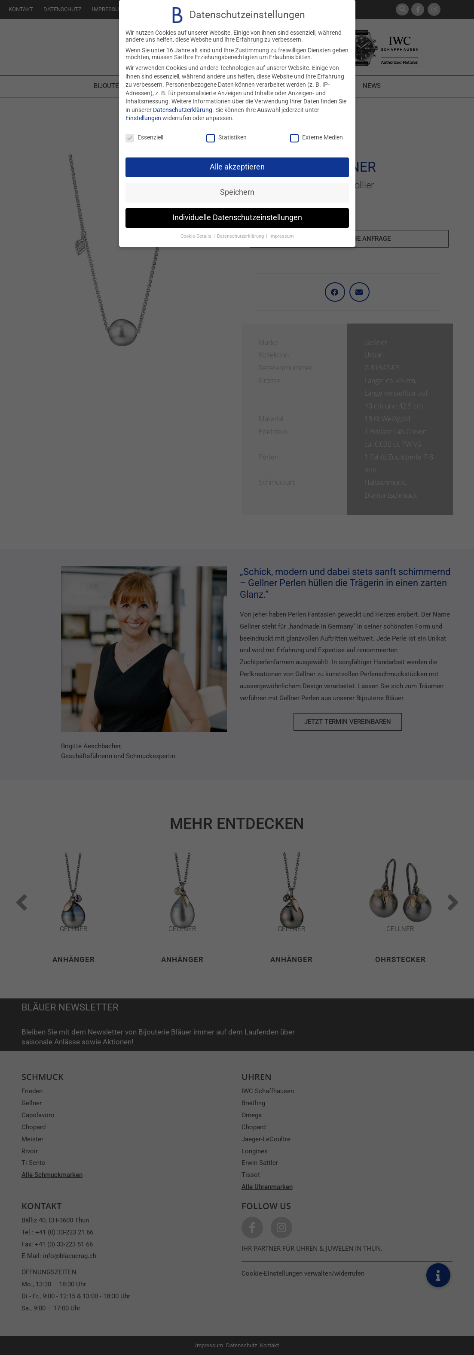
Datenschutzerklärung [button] (241, 236)
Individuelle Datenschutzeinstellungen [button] (237, 217)
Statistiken (226, 137)
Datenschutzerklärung (182, 109)
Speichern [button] (237, 192)
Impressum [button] (281, 236)
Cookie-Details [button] (196, 236)
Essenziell (144, 137)
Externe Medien (316, 137)
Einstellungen (143, 118)
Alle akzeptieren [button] (237, 167)
